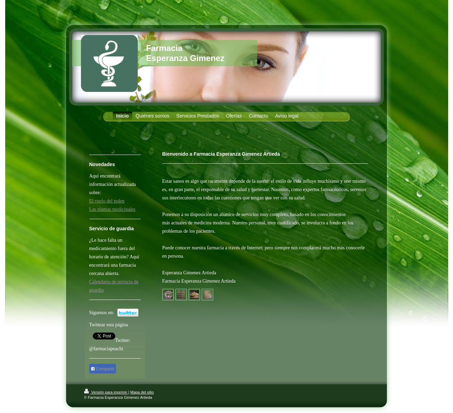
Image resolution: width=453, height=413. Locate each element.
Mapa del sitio (142, 392)
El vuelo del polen (107, 201)
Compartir (103, 369)
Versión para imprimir (106, 392)
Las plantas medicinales (112, 209)
